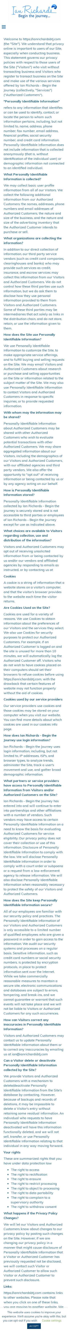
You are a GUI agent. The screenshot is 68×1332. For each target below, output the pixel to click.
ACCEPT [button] (34, 1326)
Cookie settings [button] (51, 1320)
